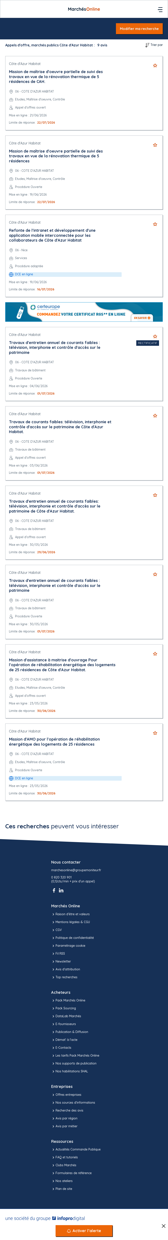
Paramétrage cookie (68, 946)
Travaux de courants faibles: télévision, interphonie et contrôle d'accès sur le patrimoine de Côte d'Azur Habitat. (60, 426)
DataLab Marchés (66, 1016)
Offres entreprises (66, 1095)
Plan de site (61, 1189)
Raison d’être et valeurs (70, 914)
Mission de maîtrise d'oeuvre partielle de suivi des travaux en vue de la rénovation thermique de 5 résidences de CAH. (56, 76)
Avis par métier (64, 1126)
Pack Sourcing (63, 1008)
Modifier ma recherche (139, 28)
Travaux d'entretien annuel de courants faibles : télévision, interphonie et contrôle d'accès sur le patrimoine (54, 347)
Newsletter (61, 961)
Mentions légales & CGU (70, 922)
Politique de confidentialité (72, 938)
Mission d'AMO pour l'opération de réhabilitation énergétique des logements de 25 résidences (54, 742)
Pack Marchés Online (68, 1000)
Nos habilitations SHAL (69, 1071)
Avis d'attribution (65, 969)
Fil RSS (58, 954)
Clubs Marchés (63, 1165)
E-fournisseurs (63, 1024)
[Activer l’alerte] (84, 1230)
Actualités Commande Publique (76, 1149)
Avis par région (64, 1118)
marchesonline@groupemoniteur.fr (76, 870)
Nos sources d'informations (73, 1103)
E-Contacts (61, 1048)
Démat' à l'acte (64, 1040)
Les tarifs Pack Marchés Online (75, 1056)
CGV (56, 930)
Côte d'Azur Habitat (25, 63)
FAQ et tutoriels (64, 1157)
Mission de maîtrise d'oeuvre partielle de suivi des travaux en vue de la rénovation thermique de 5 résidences (56, 156)
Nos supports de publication (73, 1063)
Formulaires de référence (71, 1173)
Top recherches (64, 977)
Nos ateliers (62, 1181)
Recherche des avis (67, 1110)
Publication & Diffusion (69, 1032)
